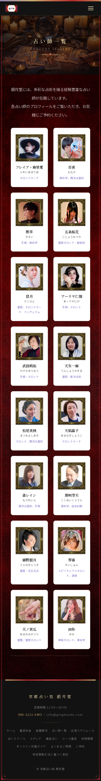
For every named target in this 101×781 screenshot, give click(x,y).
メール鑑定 (69, 738)
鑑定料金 (26, 730)
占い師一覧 (59, 730)
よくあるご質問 (61, 746)
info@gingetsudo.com (65, 715)
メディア (35, 738)
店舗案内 (42, 730)
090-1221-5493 (30, 715)
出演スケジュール (83, 730)
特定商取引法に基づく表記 (50, 754)
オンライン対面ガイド (31, 746)
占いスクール (17, 738)
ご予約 (80, 746)
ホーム (10, 730)
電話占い (52, 738)
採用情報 (87, 738)
